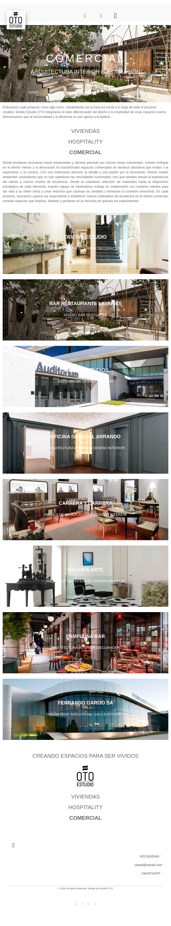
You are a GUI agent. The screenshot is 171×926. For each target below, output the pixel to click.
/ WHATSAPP (150, 873)
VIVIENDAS (85, 131)
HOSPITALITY (85, 142)
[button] (115, 15)
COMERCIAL (85, 152)
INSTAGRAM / (150, 856)
